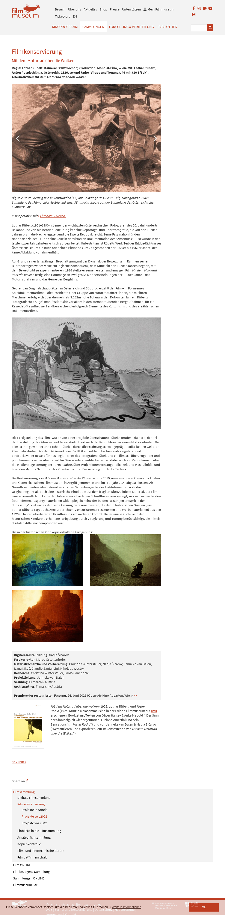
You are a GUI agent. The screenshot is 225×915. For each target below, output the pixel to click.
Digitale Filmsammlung (33, 797)
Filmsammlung (24, 792)
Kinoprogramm (65, 26)
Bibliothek (168, 26)
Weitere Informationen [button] (126, 907)
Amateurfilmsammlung (34, 837)
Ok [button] (204, 907)
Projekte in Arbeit (34, 810)
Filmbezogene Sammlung (31, 871)
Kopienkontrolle (29, 844)
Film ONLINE (22, 865)
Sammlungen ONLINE (28, 878)
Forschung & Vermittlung (131, 26)
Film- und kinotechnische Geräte (40, 850)
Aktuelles (90, 9)
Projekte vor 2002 (34, 823)
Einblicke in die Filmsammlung (39, 831)
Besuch (60, 9)
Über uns (74, 9)
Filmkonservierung (31, 804)
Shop (103, 9)
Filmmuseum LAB (25, 885)
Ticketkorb (63, 16)
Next (154, 138)
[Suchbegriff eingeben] (199, 27)
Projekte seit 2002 (34, 816)
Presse (114, 9)
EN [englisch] (75, 16)
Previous (18, 138)
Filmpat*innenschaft (32, 857)
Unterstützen (131, 9)
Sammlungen (93, 26)
